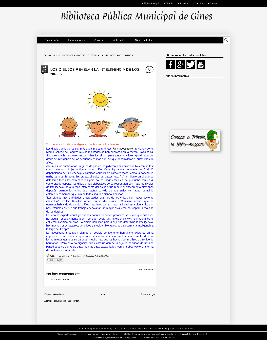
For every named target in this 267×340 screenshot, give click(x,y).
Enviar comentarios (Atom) (68, 301)
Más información (168, 337)
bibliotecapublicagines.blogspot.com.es (103, 328)
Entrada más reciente (54, 294)
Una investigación (124, 148)
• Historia (168, 3)
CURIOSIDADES (67, 55)
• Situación (183, 3)
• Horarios (198, 3)
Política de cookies (152, 337)
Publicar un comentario (60, 279)
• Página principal (150, 3)
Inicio (54, 55)
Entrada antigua (148, 294)
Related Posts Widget (145, 270)
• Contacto (213, 3)
